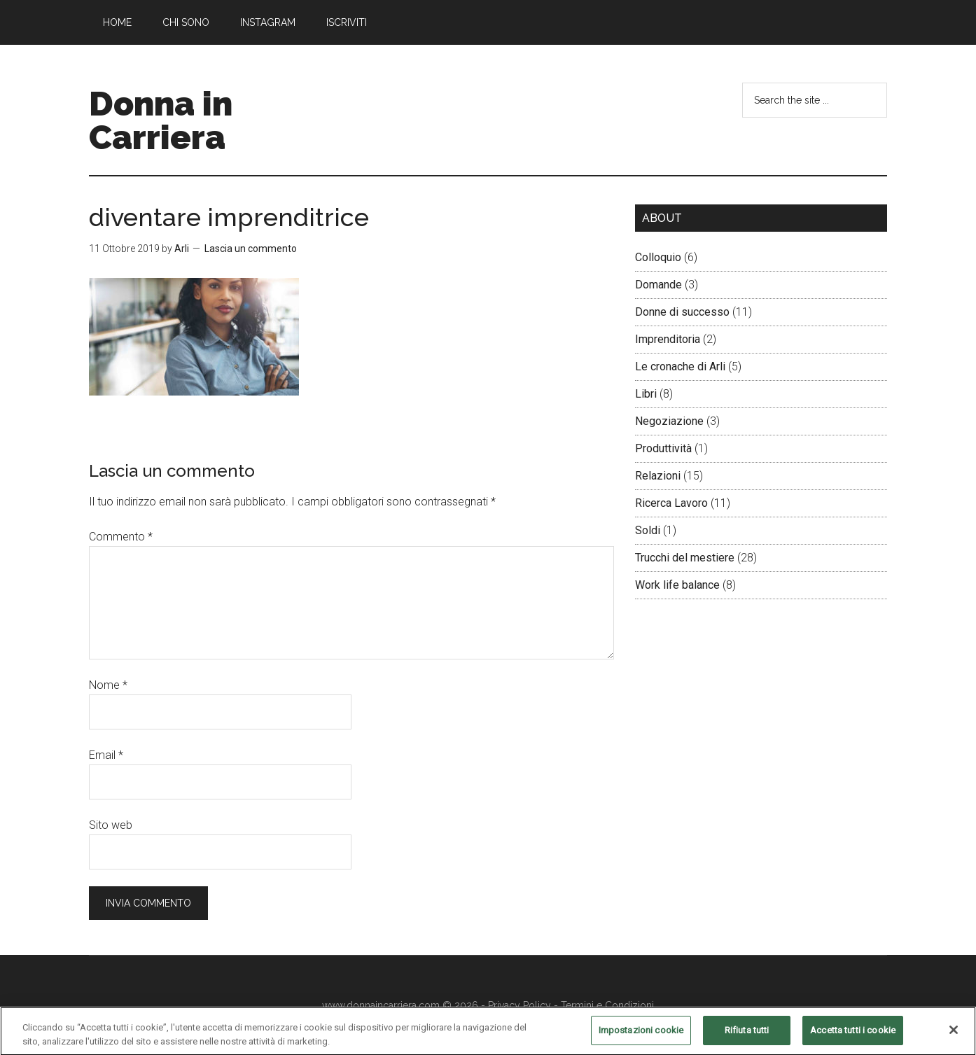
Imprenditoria (667, 339)
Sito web (110, 825)
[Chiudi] (953, 1036)
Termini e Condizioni (607, 1005)
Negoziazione (669, 421)
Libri (646, 393)
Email (106, 755)
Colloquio (658, 257)
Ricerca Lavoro (671, 503)
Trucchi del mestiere (684, 557)
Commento (121, 536)
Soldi (647, 530)
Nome (108, 685)
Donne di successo (682, 312)
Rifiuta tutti (747, 1036)
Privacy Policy (519, 1005)
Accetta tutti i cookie (852, 1036)
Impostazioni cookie (641, 1036)
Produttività (663, 448)
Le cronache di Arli (680, 366)
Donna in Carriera (160, 120)
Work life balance (677, 585)
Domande (658, 284)
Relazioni (658, 475)
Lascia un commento (250, 248)
